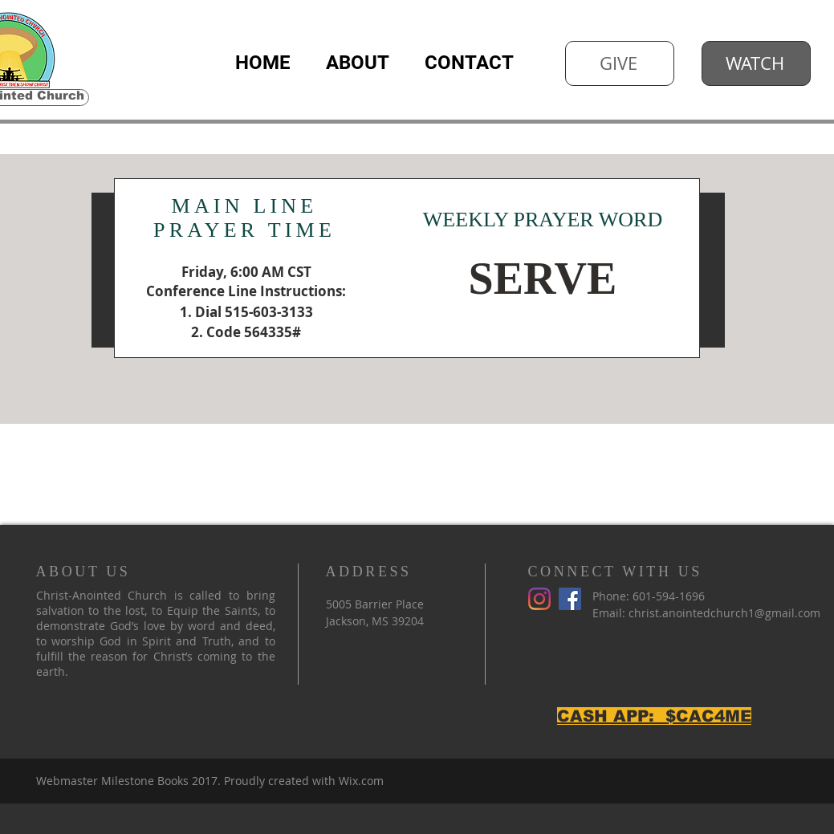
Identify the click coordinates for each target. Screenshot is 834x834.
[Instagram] (539, 599)
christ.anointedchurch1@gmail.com (724, 612)
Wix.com (361, 780)
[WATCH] (756, 63)
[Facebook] (570, 599)
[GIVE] (619, 63)
